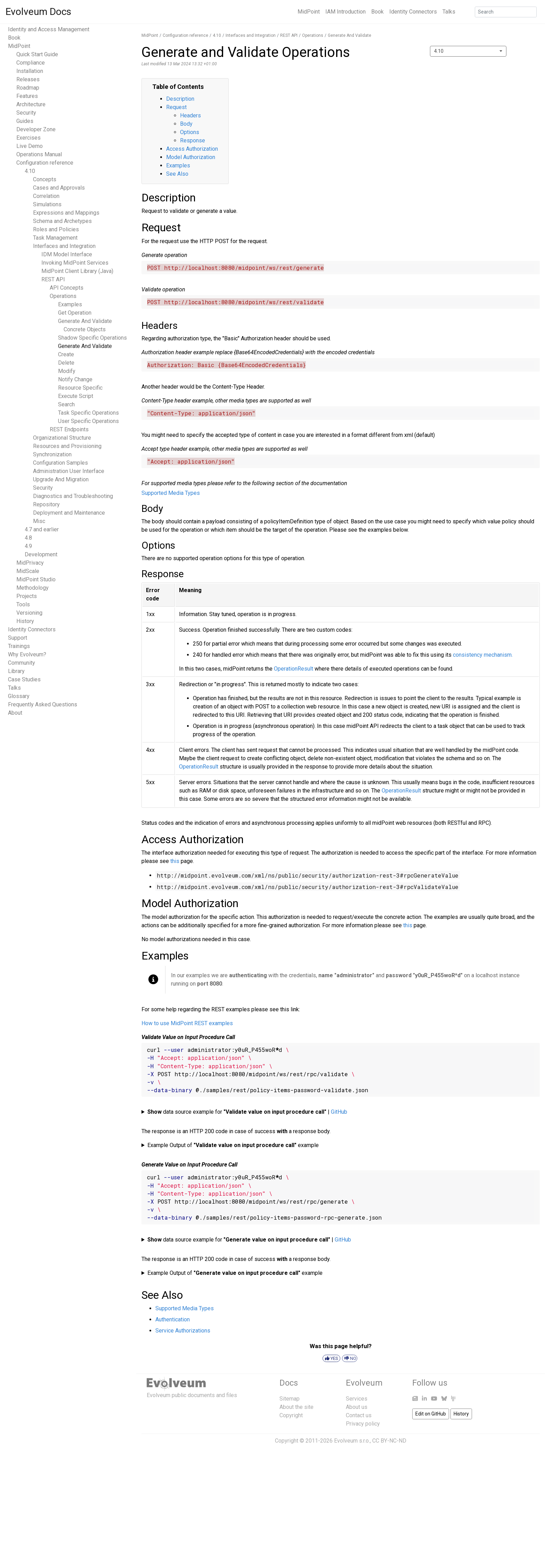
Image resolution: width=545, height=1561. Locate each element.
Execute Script (75, 396)
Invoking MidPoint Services (74, 262)
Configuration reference (44, 162)
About (15, 712)
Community (21, 662)
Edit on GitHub (430, 1414)
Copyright (291, 1415)
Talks (448, 11)
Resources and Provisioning (67, 446)
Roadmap (27, 87)
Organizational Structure (62, 437)
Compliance (30, 62)
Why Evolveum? (27, 654)
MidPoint (309, 11)
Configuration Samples (60, 462)
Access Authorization (192, 149)
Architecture (31, 104)
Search (66, 404)
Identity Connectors (413, 11)
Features (27, 96)
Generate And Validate (85, 346)
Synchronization (52, 454)
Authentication (172, 1319)
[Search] (506, 12)
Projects (26, 596)
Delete (66, 362)
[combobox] (468, 51)
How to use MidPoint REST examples (187, 1023)
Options (189, 132)
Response (192, 140)
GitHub (339, 1112)
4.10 (30, 171)
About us (356, 1407)
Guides (24, 121)
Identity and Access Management (48, 29)
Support (17, 637)
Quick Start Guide (37, 54)
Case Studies (24, 679)
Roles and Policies (56, 229)
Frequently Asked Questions (42, 704)
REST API (53, 279)
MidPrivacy (30, 562)
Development (41, 554)
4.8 (28, 537)
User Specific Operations (88, 421)
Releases (28, 79)
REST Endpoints (69, 429)
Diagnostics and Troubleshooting (73, 496)
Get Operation (74, 312)
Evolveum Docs (38, 11)
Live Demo (29, 146)
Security (26, 112)
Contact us (359, 1415)
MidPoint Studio (36, 579)
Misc (39, 521)
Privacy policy (363, 1423)
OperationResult (293, 668)
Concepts (44, 179)
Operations (63, 296)
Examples (70, 304)
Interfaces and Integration (64, 246)
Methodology (32, 587)
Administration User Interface (68, 471)
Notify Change (75, 379)
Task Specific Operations (88, 412)
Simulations (47, 204)
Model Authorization (190, 157)
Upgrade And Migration (61, 479)
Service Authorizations (182, 1330)
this (174, 861)
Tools (23, 604)
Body (186, 124)
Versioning (29, 612)
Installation (29, 71)
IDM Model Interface (66, 254)
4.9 (28, 546)
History (25, 621)
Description (180, 99)
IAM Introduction (345, 11)
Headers (190, 115)
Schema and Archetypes (62, 221)
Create (66, 354)
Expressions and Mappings (66, 212)
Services (356, 1398)
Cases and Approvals (59, 187)
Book (377, 11)
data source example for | (247, 1112)
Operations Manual (39, 154)
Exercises (28, 137)
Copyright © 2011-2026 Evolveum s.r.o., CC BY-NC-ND (340, 1440)
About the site (296, 1407)
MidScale (27, 571)
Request (176, 107)
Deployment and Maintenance (69, 512)
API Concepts (66, 287)
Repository (46, 504)
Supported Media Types (170, 493)
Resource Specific (80, 387)
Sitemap (289, 1398)
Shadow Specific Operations (92, 337)
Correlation (46, 196)
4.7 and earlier (42, 529)
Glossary (19, 696)
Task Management (55, 237)
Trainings (19, 646)
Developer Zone (36, 129)
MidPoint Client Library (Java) (77, 271)
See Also (177, 174)
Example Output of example (233, 1145)
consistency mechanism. (483, 654)
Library (16, 671)
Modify (66, 371)
